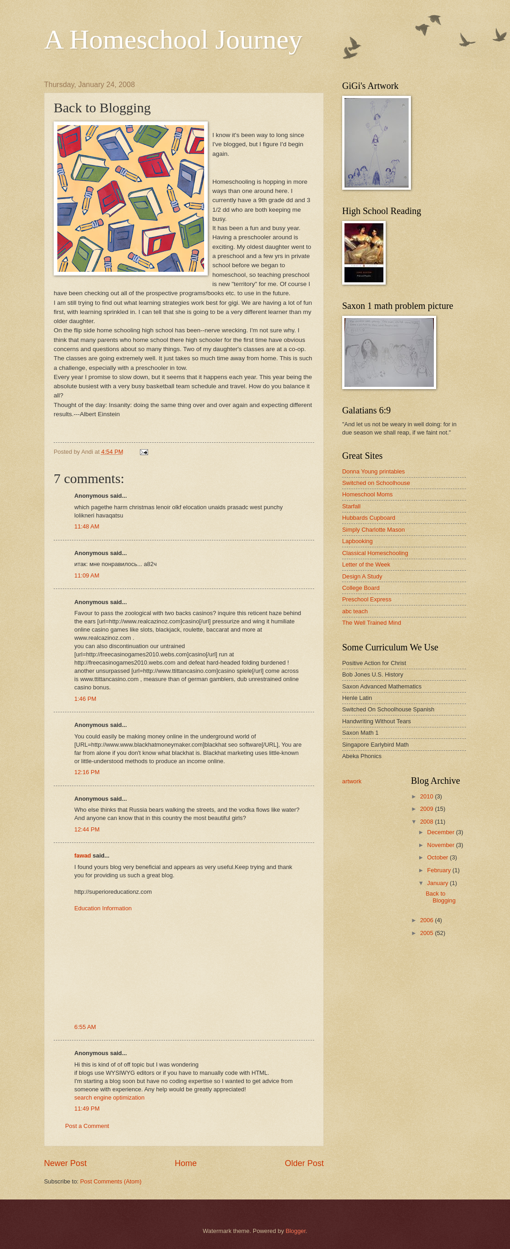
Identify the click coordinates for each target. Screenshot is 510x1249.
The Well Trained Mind (371, 622)
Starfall (351, 506)
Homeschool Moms (367, 494)
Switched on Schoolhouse (376, 482)
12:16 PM (87, 772)
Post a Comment (87, 1125)
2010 (427, 796)
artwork (351, 781)
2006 (427, 920)
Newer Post (65, 1163)
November (441, 845)
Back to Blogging (440, 897)
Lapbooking (357, 541)
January (438, 883)
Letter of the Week (366, 564)
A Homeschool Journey (173, 39)
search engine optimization (109, 1097)
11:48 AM (86, 526)
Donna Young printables (373, 471)
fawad (82, 855)
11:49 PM (87, 1108)
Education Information (103, 908)
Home (186, 1163)
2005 (427, 933)
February (439, 870)
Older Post (304, 1163)
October (438, 857)
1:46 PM (85, 698)
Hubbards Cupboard (368, 517)
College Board (361, 587)
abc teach (355, 611)
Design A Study (362, 576)
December (441, 832)
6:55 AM (85, 1026)
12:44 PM (87, 829)
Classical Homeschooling (375, 553)
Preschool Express (366, 599)
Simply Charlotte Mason (373, 529)
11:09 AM (86, 575)
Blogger (296, 1230)
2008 (427, 821)
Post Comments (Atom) (111, 1181)
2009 (427, 808)
